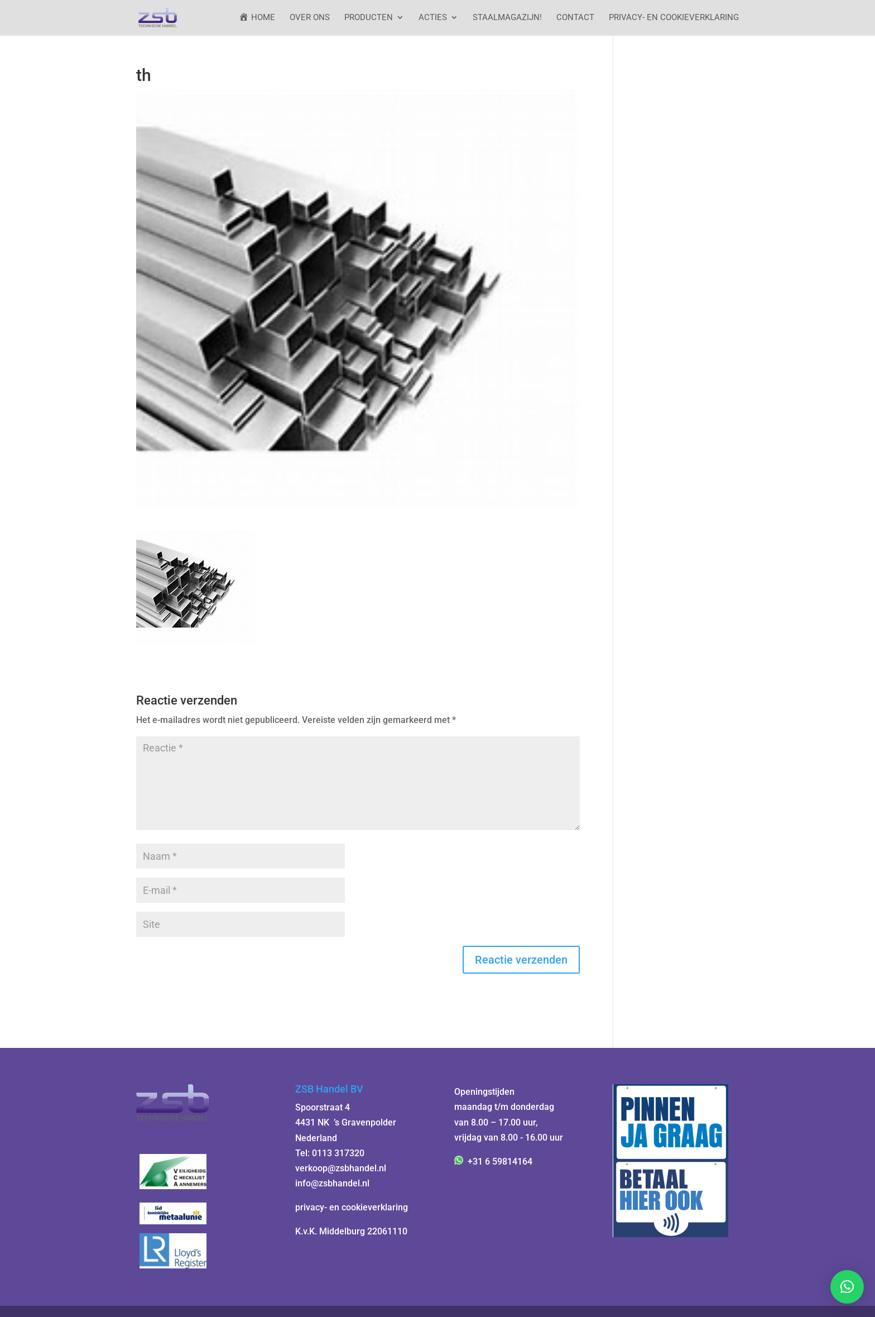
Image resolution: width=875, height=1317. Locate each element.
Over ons (310, 17)
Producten (368, 17)
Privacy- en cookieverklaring (674, 17)
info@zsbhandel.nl (332, 1183)
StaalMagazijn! (507, 17)
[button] (847, 1287)
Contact (575, 17)
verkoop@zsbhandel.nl (340, 1168)
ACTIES (433, 17)
